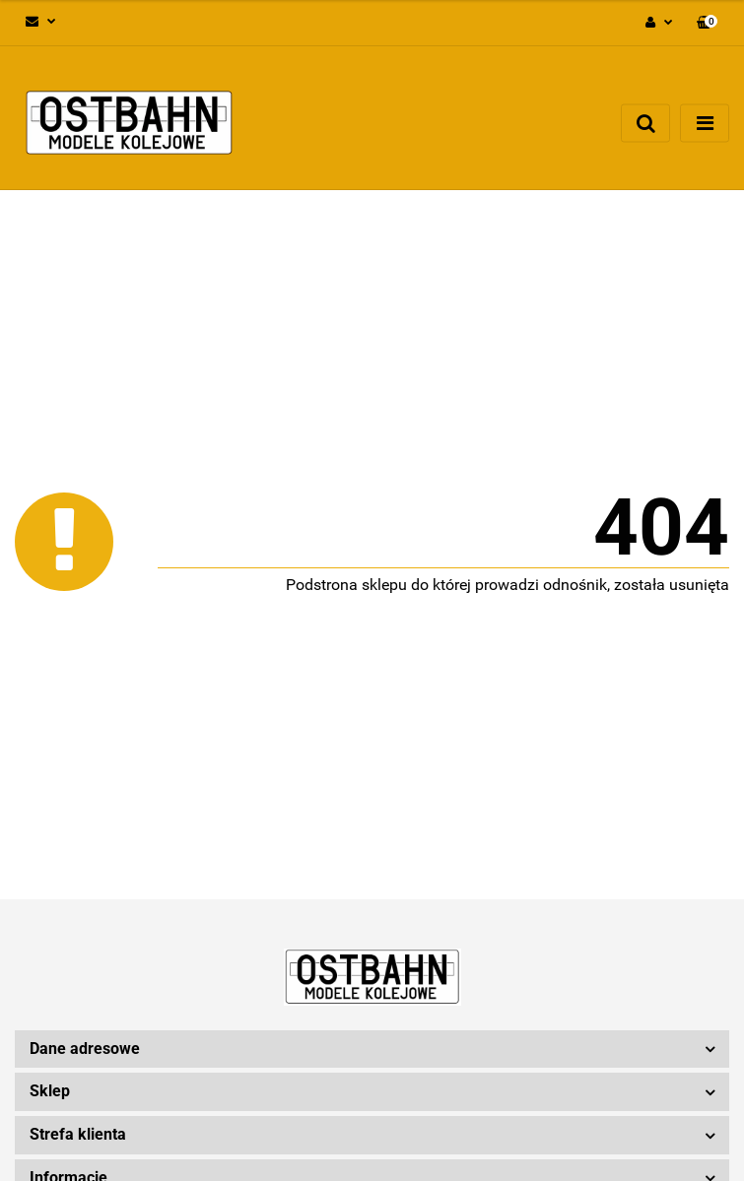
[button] (707, 23)
